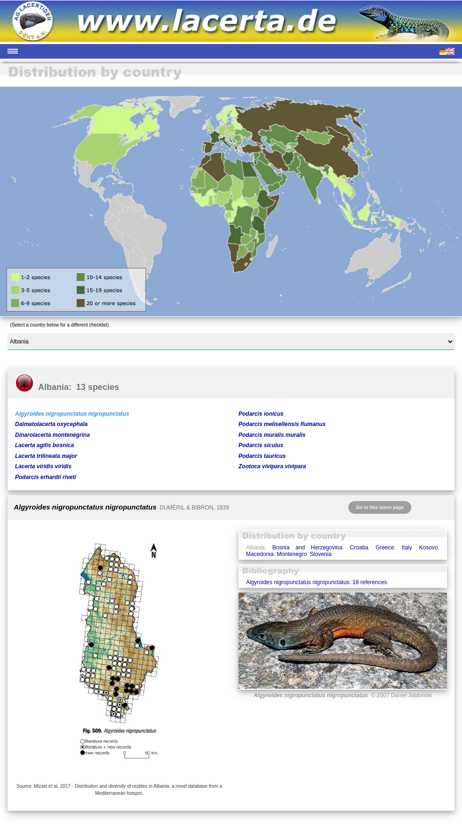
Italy (406, 547)
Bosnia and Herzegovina (307, 547)
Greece (385, 547)
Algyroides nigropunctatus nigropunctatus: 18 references (316, 582)
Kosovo (428, 547)
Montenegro (292, 554)
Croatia (359, 547)
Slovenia (320, 554)
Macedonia (260, 554)
